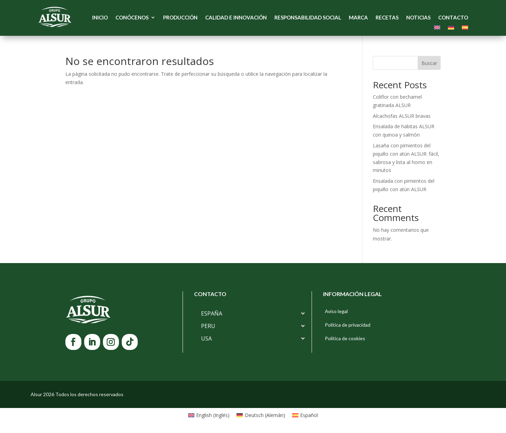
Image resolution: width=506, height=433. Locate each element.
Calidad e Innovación (236, 18)
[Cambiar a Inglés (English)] (209, 415)
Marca (358, 18)
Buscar (429, 63)
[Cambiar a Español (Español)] (305, 415)
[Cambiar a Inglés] (437, 28)
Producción (180, 18)
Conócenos (131, 18)
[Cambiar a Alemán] (451, 28)
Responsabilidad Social (307, 18)
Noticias (418, 18)
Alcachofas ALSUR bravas (402, 116)
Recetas (387, 18)
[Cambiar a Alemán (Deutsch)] (261, 415)
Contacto (453, 18)
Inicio (100, 18)
